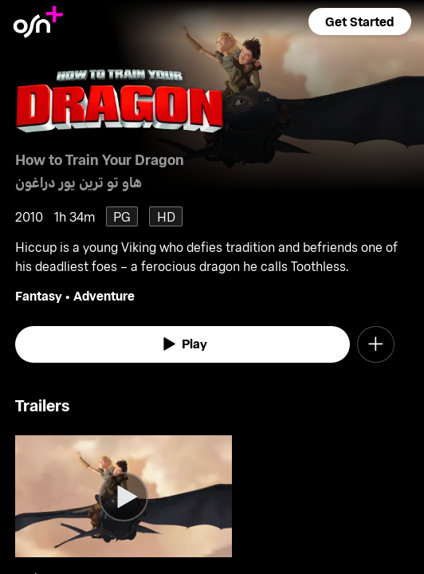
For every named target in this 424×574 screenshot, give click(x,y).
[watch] (182, 344)
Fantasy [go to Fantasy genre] (38, 295)
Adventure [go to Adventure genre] (104, 295)
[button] (359, 21)
